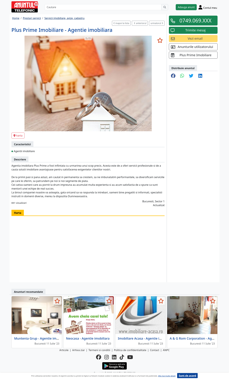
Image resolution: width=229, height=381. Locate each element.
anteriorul (140, 23)
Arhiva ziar (78, 350)
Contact (154, 350)
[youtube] (130, 357)
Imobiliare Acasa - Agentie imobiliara (146, 338)
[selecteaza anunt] (160, 40)
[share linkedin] (200, 75)
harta (18, 135)
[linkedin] (114, 357)
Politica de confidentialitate (130, 350)
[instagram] (106, 357)
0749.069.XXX (195, 20)
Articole (64, 350)
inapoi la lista (121, 23)
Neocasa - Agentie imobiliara (88, 338)
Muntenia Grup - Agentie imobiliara (41, 338)
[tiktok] (122, 357)
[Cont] (208, 7)
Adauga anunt (186, 7)
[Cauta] (164, 7)
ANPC (166, 350)
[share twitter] (191, 75)
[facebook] (98, 357)
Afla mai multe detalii (166, 376)
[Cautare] (103, 7)
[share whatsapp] (182, 75)
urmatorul (156, 23)
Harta (17, 213)
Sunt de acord (187, 375)
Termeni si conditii (99, 350)
